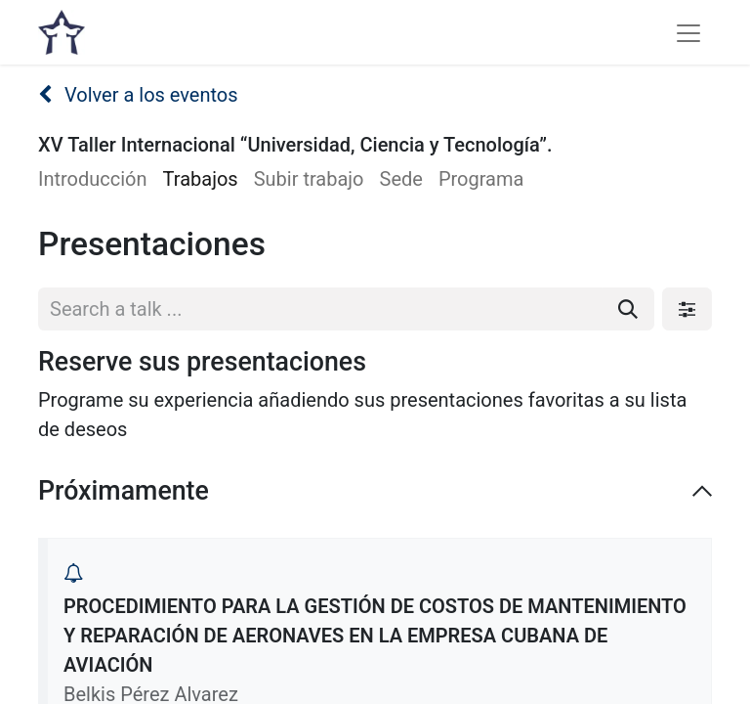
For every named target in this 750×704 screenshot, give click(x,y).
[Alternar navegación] (688, 32)
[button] (73, 573)
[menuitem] (100, 179)
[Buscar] (628, 308)
